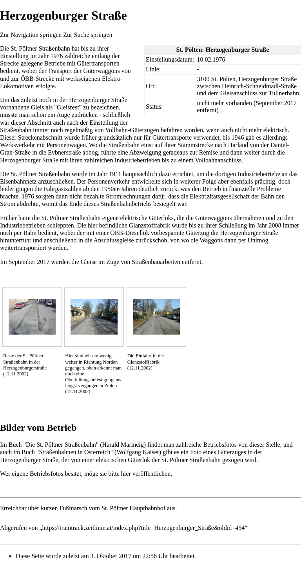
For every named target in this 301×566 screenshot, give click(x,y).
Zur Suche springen (87, 34)
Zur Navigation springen (31, 34)
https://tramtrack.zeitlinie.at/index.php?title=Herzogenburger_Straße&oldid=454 (143, 527)
